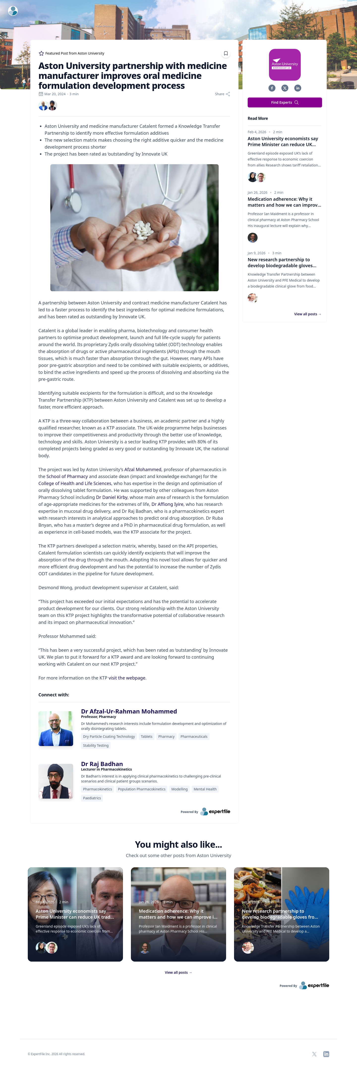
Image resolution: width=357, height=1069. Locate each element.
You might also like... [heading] (178, 844)
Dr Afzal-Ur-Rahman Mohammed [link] (129, 711)
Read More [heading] (258, 118)
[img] (43, 105)
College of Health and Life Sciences (74, 483)
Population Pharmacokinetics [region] (142, 789)
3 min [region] (74, 94)
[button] (271, 88)
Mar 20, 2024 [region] (51, 94)
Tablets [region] (146, 736)
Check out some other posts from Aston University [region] (178, 855)
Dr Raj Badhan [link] (102, 764)
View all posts (178, 972)
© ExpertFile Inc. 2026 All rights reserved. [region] (56, 1054)
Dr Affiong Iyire (167, 504)
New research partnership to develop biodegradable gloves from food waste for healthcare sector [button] (280, 917)
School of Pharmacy (67, 476)
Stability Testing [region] (96, 745)
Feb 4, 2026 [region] (257, 132)
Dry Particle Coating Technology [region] (109, 736)
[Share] (222, 94)
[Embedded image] (134, 228)
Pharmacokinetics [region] (97, 789)
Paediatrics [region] (92, 798)
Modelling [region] (179, 789)
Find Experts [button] (285, 102)
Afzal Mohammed (142, 469)
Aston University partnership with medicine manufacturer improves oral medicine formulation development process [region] (132, 76)
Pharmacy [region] (166, 736)
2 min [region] (277, 132)
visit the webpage (127, 678)
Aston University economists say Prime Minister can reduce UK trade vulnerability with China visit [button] (75, 917)
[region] (134, 402)
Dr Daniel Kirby (111, 497)
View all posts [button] (308, 314)
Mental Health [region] (205, 789)
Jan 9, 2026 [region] (256, 253)
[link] (43, 105)
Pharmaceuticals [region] (194, 736)
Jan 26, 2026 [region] (257, 192)
